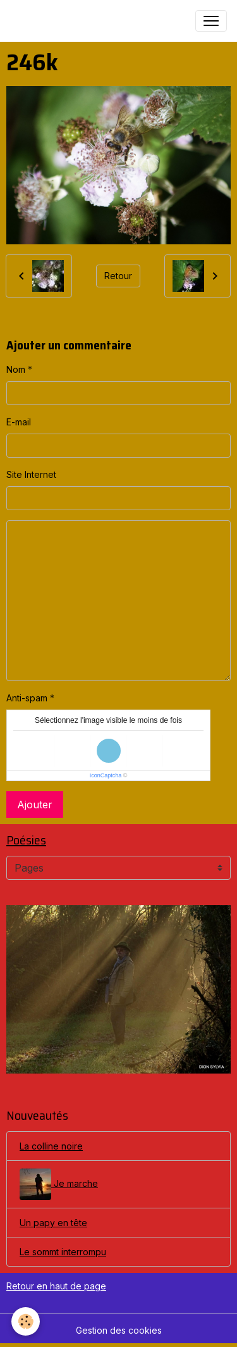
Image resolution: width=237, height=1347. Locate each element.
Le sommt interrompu (63, 1251)
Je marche (59, 1184)
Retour (118, 275)
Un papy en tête (53, 1222)
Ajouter (34, 804)
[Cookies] (25, 1321)
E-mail (18, 422)
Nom (15, 369)
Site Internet (31, 474)
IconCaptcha (106, 775)
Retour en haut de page (56, 1286)
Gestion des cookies (119, 1330)
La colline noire (51, 1146)
